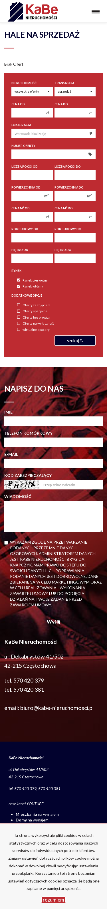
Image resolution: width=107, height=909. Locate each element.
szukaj (75, 340)
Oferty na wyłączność (35, 323)
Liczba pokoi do (67, 166)
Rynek (16, 270)
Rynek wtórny (30, 286)
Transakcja (64, 83)
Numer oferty (23, 145)
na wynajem (37, 814)
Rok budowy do (67, 229)
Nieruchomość (24, 83)
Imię (8, 412)
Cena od (18, 104)
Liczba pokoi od (24, 166)
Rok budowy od (24, 229)
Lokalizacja (21, 125)
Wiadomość (17, 496)
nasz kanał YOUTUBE (26, 803)
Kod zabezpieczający (28, 475)
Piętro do (62, 250)
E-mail (11, 454)
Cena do (61, 104)
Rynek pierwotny (32, 280)
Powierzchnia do (69, 187)
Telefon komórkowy (28, 433)
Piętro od (19, 250)
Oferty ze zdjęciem (33, 305)
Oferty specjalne (32, 311)
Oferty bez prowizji (33, 317)
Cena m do (63, 208)
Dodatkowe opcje (26, 295)
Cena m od (20, 208)
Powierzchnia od (26, 187)
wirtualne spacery (33, 329)
